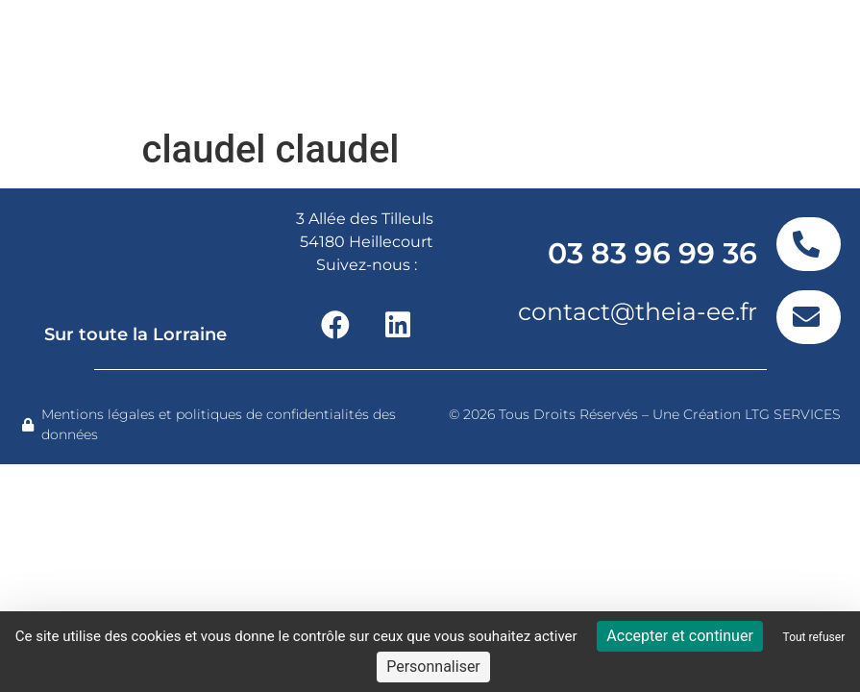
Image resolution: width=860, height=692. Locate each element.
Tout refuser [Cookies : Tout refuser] (814, 637)
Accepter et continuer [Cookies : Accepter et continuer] (679, 636)
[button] (781, 60)
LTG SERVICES (793, 414)
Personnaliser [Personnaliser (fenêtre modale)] (433, 666)
